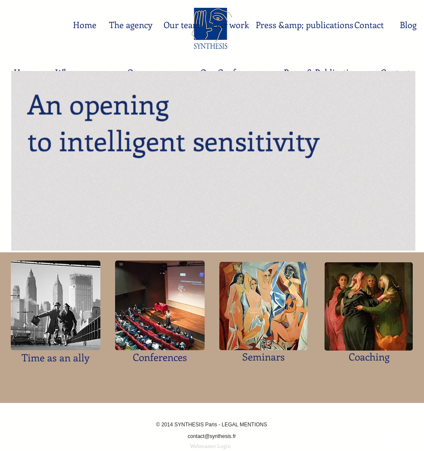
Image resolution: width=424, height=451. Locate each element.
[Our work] (231, 25)
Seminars (263, 356)
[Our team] (182, 25)
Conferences (160, 357)
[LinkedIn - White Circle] (391, 440)
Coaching (369, 356)
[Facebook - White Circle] (370, 440)
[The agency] (130, 25)
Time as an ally (56, 357)
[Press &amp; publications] (305, 25)
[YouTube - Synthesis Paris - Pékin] (412, 440)
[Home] (84, 25)
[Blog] (408, 25)
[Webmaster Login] (210, 446)
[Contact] (369, 25)
